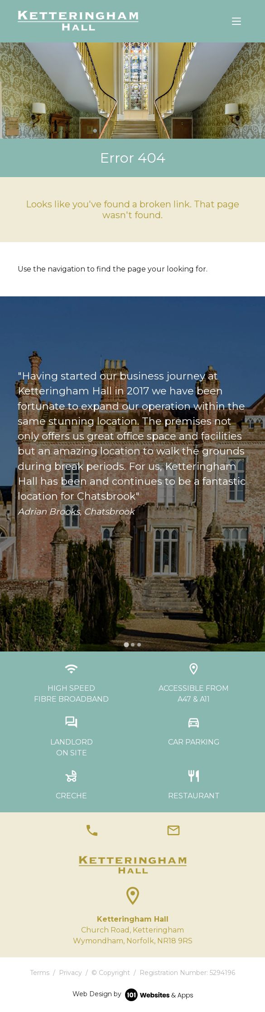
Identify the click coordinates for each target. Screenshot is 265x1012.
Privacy (70, 973)
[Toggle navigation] (236, 21)
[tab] (126, 644)
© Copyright (111, 973)
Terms (39, 973)
